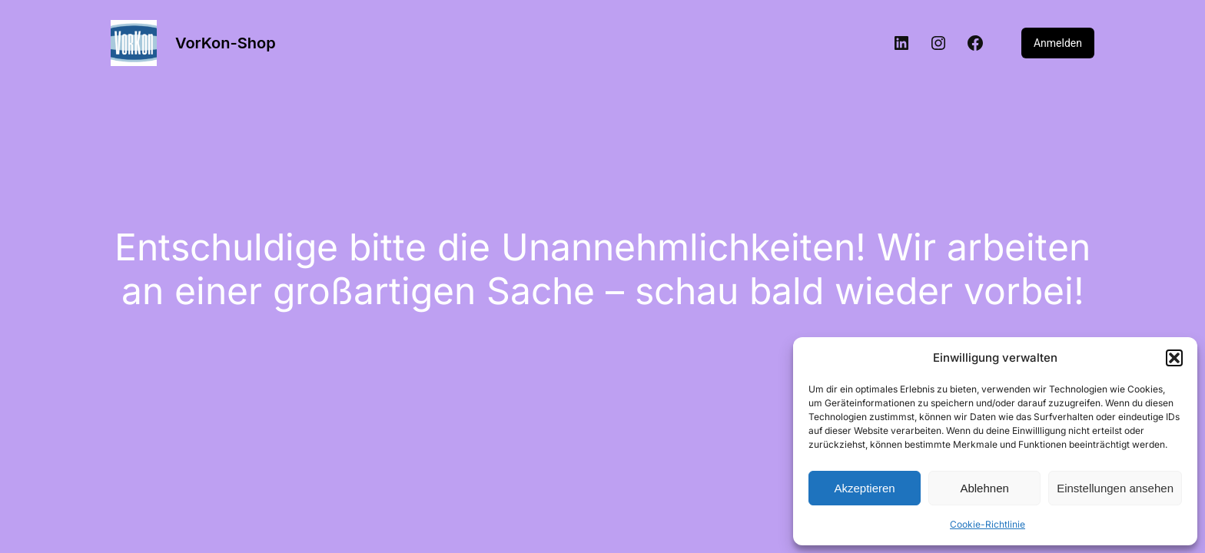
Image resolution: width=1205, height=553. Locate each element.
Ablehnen (984, 488)
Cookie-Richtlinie (987, 524)
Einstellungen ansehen (1115, 488)
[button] (1174, 358)
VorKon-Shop (225, 43)
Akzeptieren (864, 488)
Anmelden (1058, 43)
